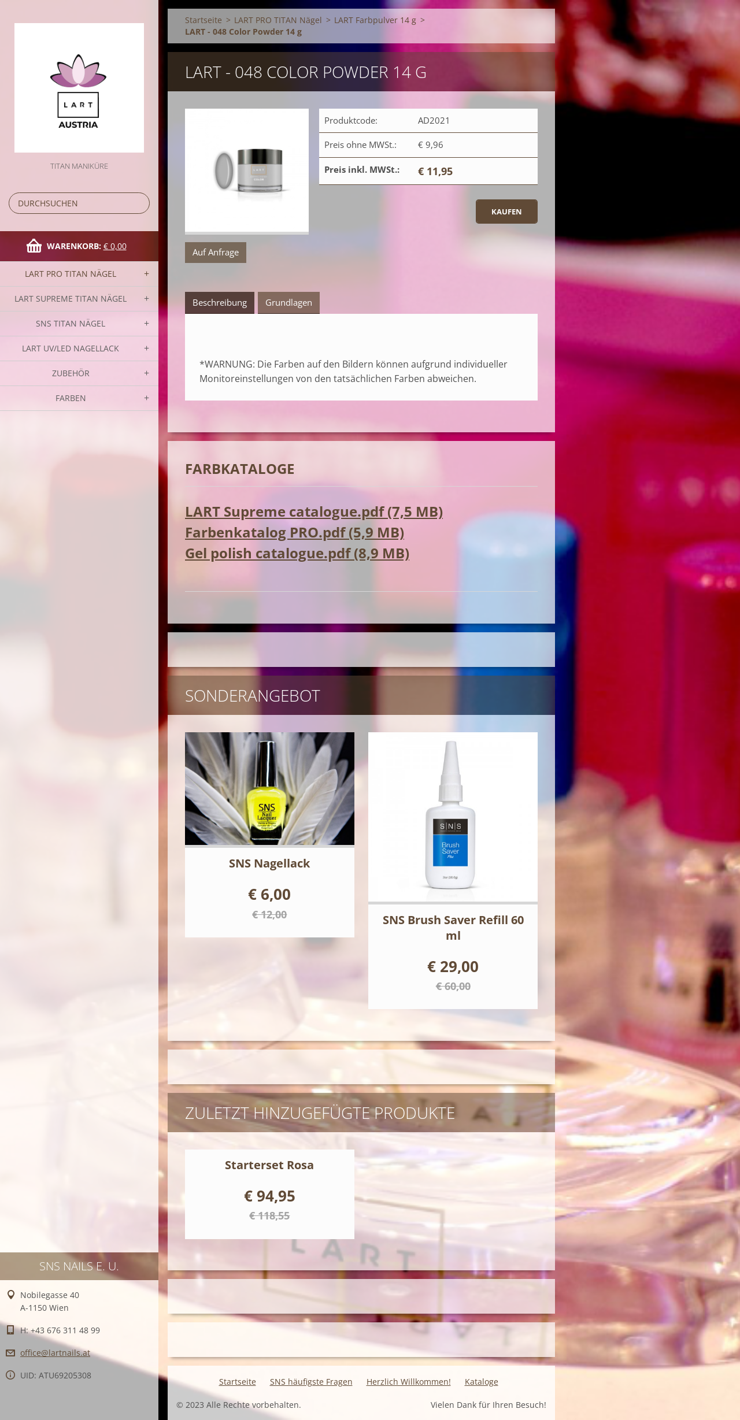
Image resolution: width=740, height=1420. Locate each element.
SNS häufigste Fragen (311, 1381)
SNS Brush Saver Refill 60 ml (453, 927)
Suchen (138, 203)
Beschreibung (220, 302)
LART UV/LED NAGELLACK (70, 348)
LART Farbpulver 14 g (375, 19)
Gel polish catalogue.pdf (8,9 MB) (297, 552)
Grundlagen (288, 302)
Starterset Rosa (269, 1165)
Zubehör (71, 373)
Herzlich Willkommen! (409, 1381)
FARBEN (71, 397)
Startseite (203, 19)
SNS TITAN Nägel (70, 323)
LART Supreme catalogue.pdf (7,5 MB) (314, 511)
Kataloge (481, 1381)
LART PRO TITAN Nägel (70, 273)
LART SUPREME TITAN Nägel (70, 298)
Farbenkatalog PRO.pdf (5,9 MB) (294, 532)
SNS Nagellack (269, 863)
